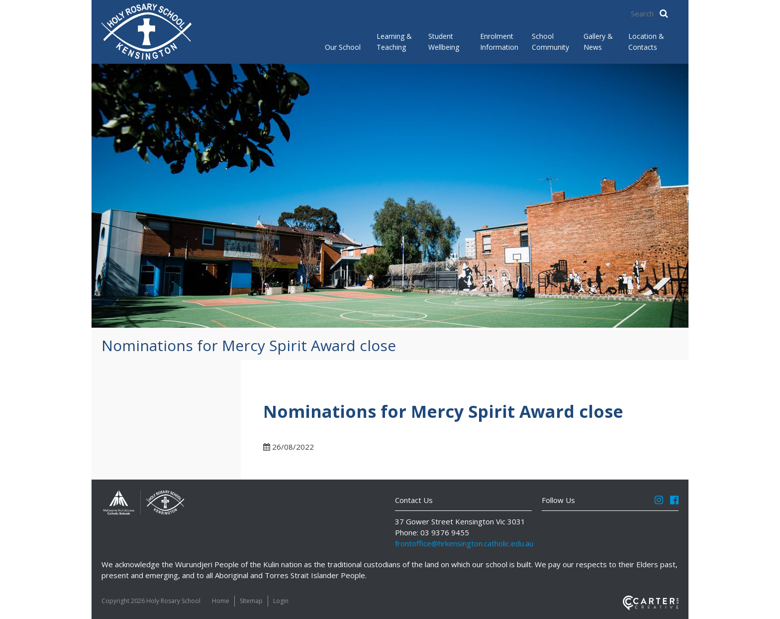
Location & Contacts (646, 41)
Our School (343, 47)
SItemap (251, 601)
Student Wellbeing (443, 41)
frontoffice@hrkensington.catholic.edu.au (464, 543)
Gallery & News (598, 41)
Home (220, 601)
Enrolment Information (498, 41)
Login (281, 601)
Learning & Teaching (394, 41)
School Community (550, 41)
